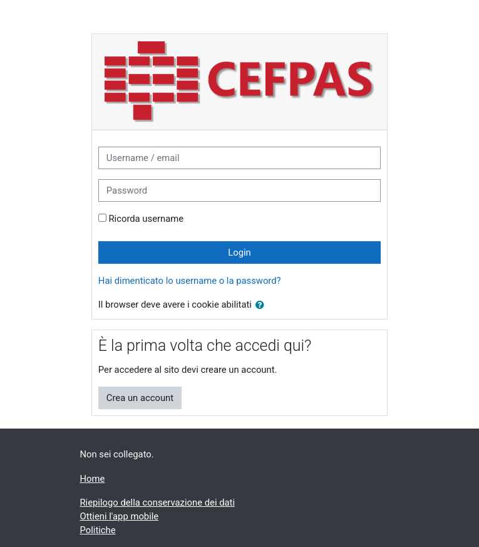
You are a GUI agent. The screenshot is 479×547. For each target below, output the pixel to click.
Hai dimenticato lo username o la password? (189, 280)
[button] (262, 305)
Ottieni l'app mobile (119, 516)
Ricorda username (146, 218)
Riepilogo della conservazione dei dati (157, 502)
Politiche (98, 530)
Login (239, 252)
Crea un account (139, 398)
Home (92, 478)
